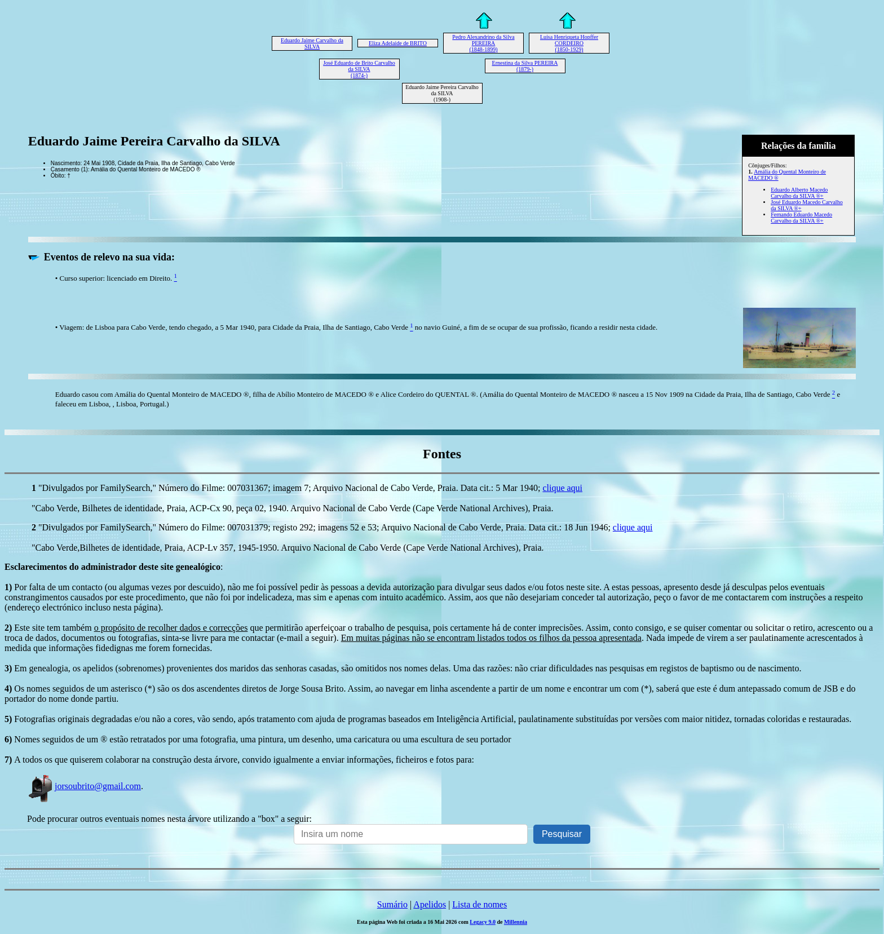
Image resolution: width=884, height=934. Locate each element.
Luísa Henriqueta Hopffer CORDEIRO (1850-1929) (569, 43)
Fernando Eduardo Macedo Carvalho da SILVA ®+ (801, 217)
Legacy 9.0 (483, 922)
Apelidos (429, 904)
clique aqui (562, 488)
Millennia (515, 922)
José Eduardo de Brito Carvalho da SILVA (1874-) (359, 69)
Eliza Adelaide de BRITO (398, 43)
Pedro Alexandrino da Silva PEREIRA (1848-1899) (483, 43)
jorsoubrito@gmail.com (84, 786)
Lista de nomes (479, 904)
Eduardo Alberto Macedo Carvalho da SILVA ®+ (799, 193)
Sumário (392, 904)
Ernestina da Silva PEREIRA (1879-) (525, 66)
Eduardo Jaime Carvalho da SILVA (312, 43)
